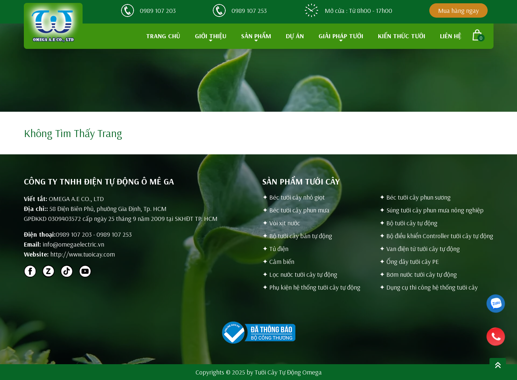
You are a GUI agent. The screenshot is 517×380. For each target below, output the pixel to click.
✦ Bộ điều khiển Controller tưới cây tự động (436, 236)
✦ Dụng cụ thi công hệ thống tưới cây (428, 287)
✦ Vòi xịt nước (281, 223)
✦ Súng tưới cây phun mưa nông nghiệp (431, 210)
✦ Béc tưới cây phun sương (415, 197)
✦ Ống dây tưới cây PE (409, 261)
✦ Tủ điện (275, 248)
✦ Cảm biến (278, 261)
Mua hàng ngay (458, 10)
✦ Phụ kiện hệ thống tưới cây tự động (311, 287)
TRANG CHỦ (163, 36)
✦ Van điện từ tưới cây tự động (419, 248)
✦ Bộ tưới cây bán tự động (297, 236)
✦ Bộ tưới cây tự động (408, 223)
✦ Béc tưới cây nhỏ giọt (293, 197)
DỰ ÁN (295, 36)
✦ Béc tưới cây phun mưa (296, 210)
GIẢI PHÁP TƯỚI (340, 36)
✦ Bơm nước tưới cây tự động (418, 274)
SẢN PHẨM (256, 36)
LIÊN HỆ (450, 36)
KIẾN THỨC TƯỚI (401, 36)
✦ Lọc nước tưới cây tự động (299, 274)
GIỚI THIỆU (210, 36)
